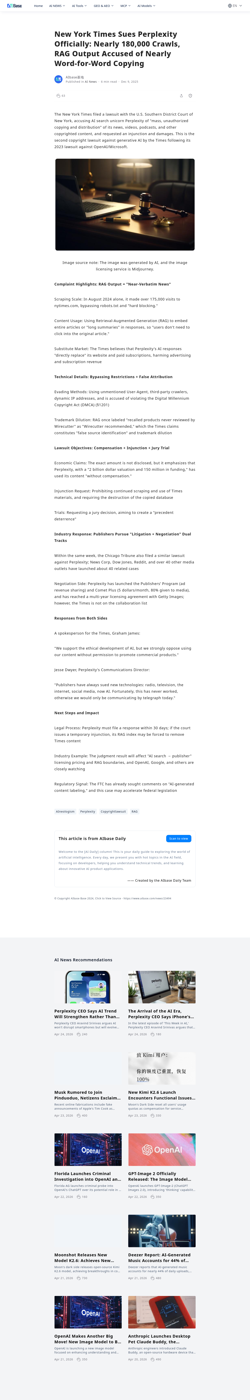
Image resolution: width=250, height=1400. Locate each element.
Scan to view (178, 838)
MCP (126, 6)
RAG (135, 811)
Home (38, 6)
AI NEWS (57, 6)
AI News (91, 82)
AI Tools (79, 6)
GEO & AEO (104, 6)
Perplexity (87, 811)
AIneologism (65, 811)
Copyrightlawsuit (113, 811)
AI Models (147, 6)
